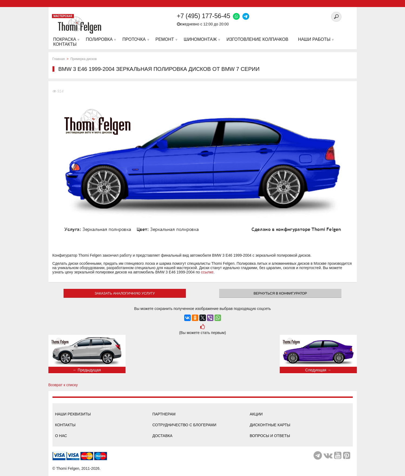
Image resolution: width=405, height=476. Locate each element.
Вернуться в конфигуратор (280, 293)
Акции (256, 414)
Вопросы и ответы (270, 436)
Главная (58, 59)
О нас (61, 436)
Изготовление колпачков (257, 39)
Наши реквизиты (73, 414)
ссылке (207, 272)
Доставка (162, 436)
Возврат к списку (63, 385)
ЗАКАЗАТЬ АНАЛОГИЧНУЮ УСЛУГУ (125, 293)
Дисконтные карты (270, 425)
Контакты (65, 425)
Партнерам (164, 414)
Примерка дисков (83, 59)
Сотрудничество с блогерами (184, 425)
